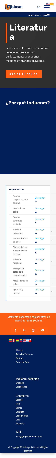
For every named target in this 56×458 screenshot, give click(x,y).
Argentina (20, 423)
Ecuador (19, 399)
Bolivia (19, 407)
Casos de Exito (22, 362)
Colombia (20, 411)
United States (22, 415)
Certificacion (21, 386)
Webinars (20, 382)
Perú (18, 403)
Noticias (19, 358)
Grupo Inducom (32, 447)
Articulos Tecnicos (24, 354)
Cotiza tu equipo (23, 74)
